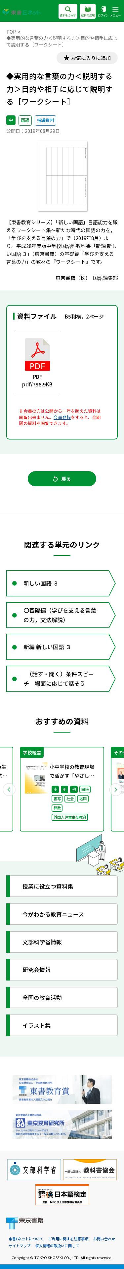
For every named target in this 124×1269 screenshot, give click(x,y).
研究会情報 (36, 969)
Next (115, 789)
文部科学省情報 (42, 942)
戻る (62, 478)
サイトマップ (19, 1245)
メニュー (115, 12)
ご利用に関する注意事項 (68, 1238)
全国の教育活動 (42, 997)
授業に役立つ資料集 (47, 886)
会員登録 (62, 417)
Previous (9, 789)
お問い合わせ (104, 1238)
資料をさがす (68, 12)
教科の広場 (88, 12)
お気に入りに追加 (91, 57)
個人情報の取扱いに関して (57, 1245)
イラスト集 (36, 1025)
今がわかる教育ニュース (53, 914)
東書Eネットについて (26, 1238)
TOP (11, 31)
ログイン (103, 12)
